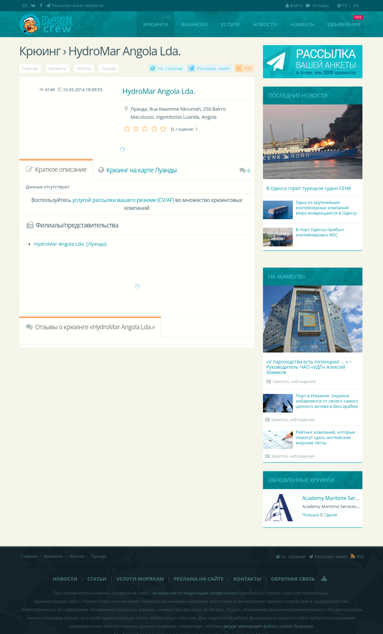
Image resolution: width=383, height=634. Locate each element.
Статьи (96, 578)
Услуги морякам (140, 578)
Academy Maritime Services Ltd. (339, 498)
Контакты (247, 578)
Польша (310, 515)
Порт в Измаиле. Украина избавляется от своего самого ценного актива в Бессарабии (311, 402)
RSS (248, 68)
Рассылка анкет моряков (77, 5)
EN (356, 5)
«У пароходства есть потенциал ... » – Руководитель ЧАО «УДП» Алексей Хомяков (308, 366)
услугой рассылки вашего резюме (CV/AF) (123, 200)
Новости (265, 24)
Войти (294, 5)
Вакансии (194, 24)
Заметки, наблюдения (294, 381)
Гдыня (330, 515)
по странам (170, 68)
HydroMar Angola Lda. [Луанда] (70, 243)
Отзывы (320, 5)
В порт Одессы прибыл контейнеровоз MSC (304, 232)
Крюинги (155, 24)
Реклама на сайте (198, 578)
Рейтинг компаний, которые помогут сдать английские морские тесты (310, 438)
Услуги (230, 24)
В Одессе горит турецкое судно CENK (308, 188)
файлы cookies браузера (288, 626)
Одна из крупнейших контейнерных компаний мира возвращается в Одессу (310, 208)
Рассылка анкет (213, 68)
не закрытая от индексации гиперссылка (194, 593)
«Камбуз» (302, 24)
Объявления (344, 24)
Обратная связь (293, 578)
